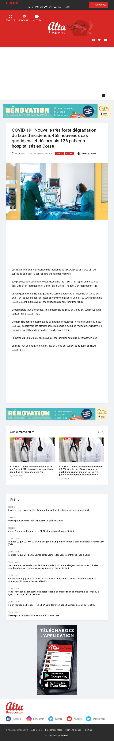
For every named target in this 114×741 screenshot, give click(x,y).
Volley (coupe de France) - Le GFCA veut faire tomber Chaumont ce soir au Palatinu (51, 605)
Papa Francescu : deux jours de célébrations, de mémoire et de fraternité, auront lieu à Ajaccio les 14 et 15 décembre (53, 593)
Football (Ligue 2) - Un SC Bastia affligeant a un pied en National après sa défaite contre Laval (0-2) (56, 543)
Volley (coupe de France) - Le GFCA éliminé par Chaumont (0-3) (41, 531)
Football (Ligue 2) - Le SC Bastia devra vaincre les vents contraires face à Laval (49, 555)
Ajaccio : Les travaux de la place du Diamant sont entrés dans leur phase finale (49, 510)
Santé (69, 153)
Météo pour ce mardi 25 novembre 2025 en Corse (34, 615)
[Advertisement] (57, 69)
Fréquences (98, 4)
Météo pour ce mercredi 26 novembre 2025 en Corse (35, 520)
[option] (46, 7)
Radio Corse (36, 730)
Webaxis (64, 735)
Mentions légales (73, 730)
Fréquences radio (53, 730)
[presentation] (98, 432)
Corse (60, 153)
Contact (88, 730)
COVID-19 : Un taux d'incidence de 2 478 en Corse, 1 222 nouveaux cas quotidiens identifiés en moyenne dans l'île (31, 469)
